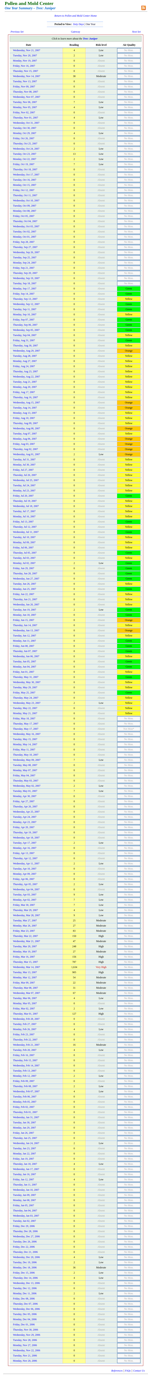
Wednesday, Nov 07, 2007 (26, 96)
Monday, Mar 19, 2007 (25, 951)
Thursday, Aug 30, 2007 (25, 345)
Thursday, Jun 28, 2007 (25, 573)
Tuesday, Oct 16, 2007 (24, 179)
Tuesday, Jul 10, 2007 (24, 537)
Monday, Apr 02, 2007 (24, 899)
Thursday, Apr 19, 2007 (25, 832)
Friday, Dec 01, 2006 (24, 1324)
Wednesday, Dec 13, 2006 (26, 1283)
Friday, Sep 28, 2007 (24, 241)
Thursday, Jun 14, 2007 (25, 625)
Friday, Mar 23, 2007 (24, 930)
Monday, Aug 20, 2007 (25, 386)
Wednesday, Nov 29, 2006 (26, 1334)
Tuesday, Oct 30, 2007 (24, 127)
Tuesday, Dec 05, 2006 (25, 1314)
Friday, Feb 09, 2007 (24, 1081)
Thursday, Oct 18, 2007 (25, 169)
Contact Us (139, 1370)
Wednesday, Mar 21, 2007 (26, 941)
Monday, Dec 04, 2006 (25, 1319)
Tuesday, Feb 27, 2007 (24, 1024)
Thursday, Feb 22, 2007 (25, 1039)
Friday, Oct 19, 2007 (23, 164)
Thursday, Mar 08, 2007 (25, 987)
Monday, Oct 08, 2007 (24, 210)
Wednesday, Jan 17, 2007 (26, 1169)
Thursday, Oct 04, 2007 (25, 221)
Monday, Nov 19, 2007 (25, 60)
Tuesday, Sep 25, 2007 (24, 257)
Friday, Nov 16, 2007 (24, 65)
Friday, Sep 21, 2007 (24, 267)
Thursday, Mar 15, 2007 (25, 961)
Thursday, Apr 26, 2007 (25, 806)
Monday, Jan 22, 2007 (24, 1153)
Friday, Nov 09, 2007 (24, 86)
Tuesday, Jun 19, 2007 (24, 609)
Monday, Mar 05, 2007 (25, 1003)
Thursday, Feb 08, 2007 (25, 1086)
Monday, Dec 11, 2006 (25, 1293)
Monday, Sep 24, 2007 (24, 262)
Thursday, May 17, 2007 (25, 723)
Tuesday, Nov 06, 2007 (25, 102)
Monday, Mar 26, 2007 (25, 925)
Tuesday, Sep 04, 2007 (24, 335)
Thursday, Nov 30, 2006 (25, 1329)
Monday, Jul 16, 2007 (24, 516)
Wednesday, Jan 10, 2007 (26, 1189)
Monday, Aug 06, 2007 (25, 438)
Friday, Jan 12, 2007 (23, 1179)
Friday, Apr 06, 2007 (24, 879)
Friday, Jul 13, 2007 (23, 521)
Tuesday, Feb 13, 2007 (24, 1070)
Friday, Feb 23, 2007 (24, 1034)
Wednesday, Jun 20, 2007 (26, 604)
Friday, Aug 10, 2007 (24, 418)
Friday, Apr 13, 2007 (24, 853)
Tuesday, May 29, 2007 (25, 687)
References (117, 1370)
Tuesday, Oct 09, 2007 (24, 205)
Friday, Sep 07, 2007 (24, 319)
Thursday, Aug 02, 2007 (25, 449)
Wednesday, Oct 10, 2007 (26, 200)
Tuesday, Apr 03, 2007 (24, 894)
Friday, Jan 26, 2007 (23, 1132)
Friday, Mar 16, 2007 (24, 956)
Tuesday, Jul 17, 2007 (24, 511)
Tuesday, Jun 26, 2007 (24, 583)
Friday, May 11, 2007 (24, 749)
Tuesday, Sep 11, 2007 (24, 309)
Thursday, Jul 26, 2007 (25, 475)
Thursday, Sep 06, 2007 (25, 324)
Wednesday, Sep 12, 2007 (26, 304)
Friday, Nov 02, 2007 (24, 112)
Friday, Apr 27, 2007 (24, 801)
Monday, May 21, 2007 (25, 713)
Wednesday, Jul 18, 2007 (26, 506)
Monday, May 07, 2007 (25, 770)
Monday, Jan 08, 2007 (24, 1200)
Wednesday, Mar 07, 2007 (26, 993)
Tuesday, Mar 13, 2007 (25, 972)
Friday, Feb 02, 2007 (24, 1106)
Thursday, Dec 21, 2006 (25, 1251)
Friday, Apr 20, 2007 (24, 827)
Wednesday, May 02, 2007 (26, 785)
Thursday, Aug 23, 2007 (25, 371)
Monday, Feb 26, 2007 (24, 1029)
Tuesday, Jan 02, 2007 (24, 1220)
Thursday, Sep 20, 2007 (25, 273)
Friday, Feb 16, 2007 (24, 1055)
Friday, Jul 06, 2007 (23, 547)
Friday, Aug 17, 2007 (24, 392)
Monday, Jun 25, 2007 (24, 588)
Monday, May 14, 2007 (25, 744)
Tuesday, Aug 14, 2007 (25, 407)
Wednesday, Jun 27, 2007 (26, 578)
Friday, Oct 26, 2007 (23, 138)
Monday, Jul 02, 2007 (24, 563)
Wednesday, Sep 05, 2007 (26, 330)
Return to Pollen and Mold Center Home (75, 15)
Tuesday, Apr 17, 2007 (24, 842)
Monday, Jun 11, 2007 (24, 640)
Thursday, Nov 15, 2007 (25, 71)
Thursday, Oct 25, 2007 (25, 143)
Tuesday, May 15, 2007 (25, 739)
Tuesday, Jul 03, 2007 (24, 557)
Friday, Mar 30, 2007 (24, 904)
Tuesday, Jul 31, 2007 (24, 459)
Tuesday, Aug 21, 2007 (25, 381)
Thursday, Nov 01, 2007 (25, 117)
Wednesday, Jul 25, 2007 (26, 480)
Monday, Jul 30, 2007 (24, 464)
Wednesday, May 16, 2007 (26, 734)
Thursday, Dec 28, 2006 (25, 1231)
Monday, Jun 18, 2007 (24, 614)
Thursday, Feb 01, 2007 (25, 1112)
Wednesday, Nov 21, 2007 (26, 50)
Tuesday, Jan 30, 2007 (24, 1122)
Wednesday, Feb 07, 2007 (26, 1091)
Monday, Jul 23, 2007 (24, 490)
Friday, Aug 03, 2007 (24, 443)
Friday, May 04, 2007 (24, 775)
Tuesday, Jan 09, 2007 (24, 1195)
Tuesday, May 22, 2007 (25, 708)
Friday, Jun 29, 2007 (23, 568)
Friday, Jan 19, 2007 (23, 1158)
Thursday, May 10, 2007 (25, 754)
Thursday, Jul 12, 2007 (25, 526)
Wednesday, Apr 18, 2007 (26, 837)
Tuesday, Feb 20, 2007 (24, 1049)
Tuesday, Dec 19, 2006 (25, 1262)
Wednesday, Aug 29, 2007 (26, 350)
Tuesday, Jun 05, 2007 (24, 661)
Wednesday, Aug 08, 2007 (26, 428)
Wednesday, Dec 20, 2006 (26, 1257)
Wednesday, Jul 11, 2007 (26, 532)
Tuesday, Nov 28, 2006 (25, 1340)
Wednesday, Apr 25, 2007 (26, 811)
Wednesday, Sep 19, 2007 (26, 278)
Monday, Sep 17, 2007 (24, 288)
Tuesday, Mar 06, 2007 (25, 998)
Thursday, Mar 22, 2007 (25, 936)
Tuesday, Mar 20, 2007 (25, 946)
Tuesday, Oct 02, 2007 (24, 231)
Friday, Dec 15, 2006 (24, 1272)
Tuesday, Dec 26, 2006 (25, 1241)
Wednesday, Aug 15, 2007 (26, 402)
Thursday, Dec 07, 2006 (25, 1303)
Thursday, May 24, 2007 (25, 697)
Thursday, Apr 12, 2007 (25, 858)
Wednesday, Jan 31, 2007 (26, 1117)
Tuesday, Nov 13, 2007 (25, 81)
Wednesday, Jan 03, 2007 (26, 1215)
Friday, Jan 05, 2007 (23, 1205)
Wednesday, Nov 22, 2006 (26, 1350)
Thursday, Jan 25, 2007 (25, 1138)
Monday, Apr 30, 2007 (24, 796)
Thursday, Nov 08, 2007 (25, 91)
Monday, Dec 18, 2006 (25, 1267)
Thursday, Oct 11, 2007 (25, 195)
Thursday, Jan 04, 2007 (25, 1210)
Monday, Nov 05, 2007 (25, 107)
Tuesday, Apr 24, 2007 (24, 816)
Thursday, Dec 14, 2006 (25, 1277)
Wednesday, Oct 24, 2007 (26, 148)
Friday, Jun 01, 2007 (23, 671)
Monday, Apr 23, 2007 (24, 822)
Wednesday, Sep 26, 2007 (26, 252)
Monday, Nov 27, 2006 (25, 1345)
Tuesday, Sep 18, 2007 (24, 283)
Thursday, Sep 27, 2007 (25, 247)
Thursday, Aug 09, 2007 (25, 423)
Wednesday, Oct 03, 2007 (26, 226)
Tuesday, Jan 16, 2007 (24, 1174)
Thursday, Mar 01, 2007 (25, 1013)
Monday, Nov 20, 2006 (25, 1360)
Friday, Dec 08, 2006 (24, 1298)
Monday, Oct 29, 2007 (24, 133)
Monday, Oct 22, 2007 (24, 159)
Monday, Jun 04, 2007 (24, 666)
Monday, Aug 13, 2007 (25, 412)
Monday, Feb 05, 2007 (24, 1101)
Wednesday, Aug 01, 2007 (26, 454)
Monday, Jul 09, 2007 (24, 542)
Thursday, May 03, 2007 (25, 780)
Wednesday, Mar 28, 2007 (26, 915)
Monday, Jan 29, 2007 (24, 1127)
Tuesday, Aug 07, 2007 (25, 433)
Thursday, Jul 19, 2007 (25, 500)
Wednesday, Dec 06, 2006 (26, 1308)
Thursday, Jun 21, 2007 (25, 599)
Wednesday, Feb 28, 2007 (26, 1018)
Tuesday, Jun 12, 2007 (24, 635)
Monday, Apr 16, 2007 (24, 847)
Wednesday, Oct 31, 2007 (26, 122)
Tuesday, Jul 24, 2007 (24, 485)
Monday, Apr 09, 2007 (24, 873)
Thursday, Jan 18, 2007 (25, 1163)
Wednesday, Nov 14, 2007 (26, 76)
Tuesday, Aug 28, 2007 (25, 355)
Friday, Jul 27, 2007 (23, 469)
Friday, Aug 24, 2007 (24, 366)
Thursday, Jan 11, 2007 (25, 1184)
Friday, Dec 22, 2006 (24, 1246)
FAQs (127, 1370)
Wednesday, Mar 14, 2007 (26, 967)
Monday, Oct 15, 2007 (24, 184)
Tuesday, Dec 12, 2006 (25, 1288)
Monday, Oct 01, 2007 (24, 236)
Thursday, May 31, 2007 (25, 677)
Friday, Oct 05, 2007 (23, 216)
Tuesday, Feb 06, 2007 (24, 1096)
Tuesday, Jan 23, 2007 (24, 1148)
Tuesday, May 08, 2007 (25, 765)
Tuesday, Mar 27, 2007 (25, 920)
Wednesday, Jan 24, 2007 (26, 1143)
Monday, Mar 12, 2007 (25, 977)
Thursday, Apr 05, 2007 (25, 884)
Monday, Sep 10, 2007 (24, 314)
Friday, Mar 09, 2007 (24, 982)
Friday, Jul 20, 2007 (23, 495)
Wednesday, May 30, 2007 (26, 682)
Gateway (75, 31)
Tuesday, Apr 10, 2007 (24, 868)
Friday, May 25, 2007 (24, 692)
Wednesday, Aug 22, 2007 (26, 376)
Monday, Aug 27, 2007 (25, 361)
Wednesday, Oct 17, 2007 (26, 174)
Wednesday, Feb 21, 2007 (26, 1044)
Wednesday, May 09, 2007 (26, 759)
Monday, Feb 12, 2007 (24, 1075)
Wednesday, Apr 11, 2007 (26, 863)
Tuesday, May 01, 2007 (25, 790)
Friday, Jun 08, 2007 (23, 645)
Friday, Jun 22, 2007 (23, 594)
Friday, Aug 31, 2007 (24, 340)
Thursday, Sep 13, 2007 (25, 298)
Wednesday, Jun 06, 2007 (26, 656)
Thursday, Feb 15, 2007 (25, 1060)
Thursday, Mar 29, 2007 (25, 910)
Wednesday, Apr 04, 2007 (26, 889)
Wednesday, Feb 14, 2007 (26, 1065)
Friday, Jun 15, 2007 (23, 620)
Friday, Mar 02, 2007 (24, 1008)
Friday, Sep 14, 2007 (24, 293)
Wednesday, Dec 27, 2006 (26, 1236)
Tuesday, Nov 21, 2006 (25, 1355)
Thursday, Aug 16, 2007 (25, 397)
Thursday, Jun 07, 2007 (25, 651)
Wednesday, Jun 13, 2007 (26, 630)
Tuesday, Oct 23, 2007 (24, 153)
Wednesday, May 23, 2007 (26, 702)
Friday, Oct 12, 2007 (23, 190)
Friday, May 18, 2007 (24, 718)
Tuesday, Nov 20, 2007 (25, 55)
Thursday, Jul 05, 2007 (25, 552)
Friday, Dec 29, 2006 (24, 1226)
